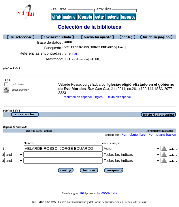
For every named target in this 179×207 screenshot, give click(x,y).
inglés (99, 97)
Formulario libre (133, 135)
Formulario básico (162, 135)
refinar (72, 53)
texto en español (119, 97)
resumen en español (78, 97)
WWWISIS (109, 193)
